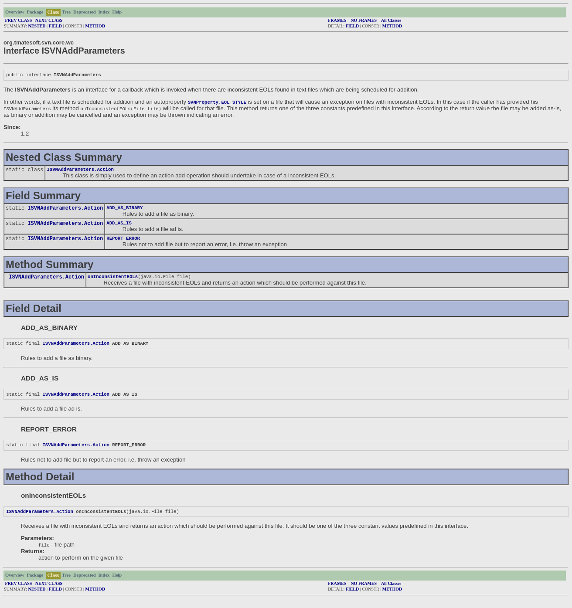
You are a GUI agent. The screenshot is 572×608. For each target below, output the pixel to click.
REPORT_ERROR (123, 242)
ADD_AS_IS (119, 226)
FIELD (55, 26)
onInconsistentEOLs (113, 282)
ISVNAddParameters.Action (80, 171)
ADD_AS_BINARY (124, 210)
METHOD (95, 26)
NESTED (37, 26)
